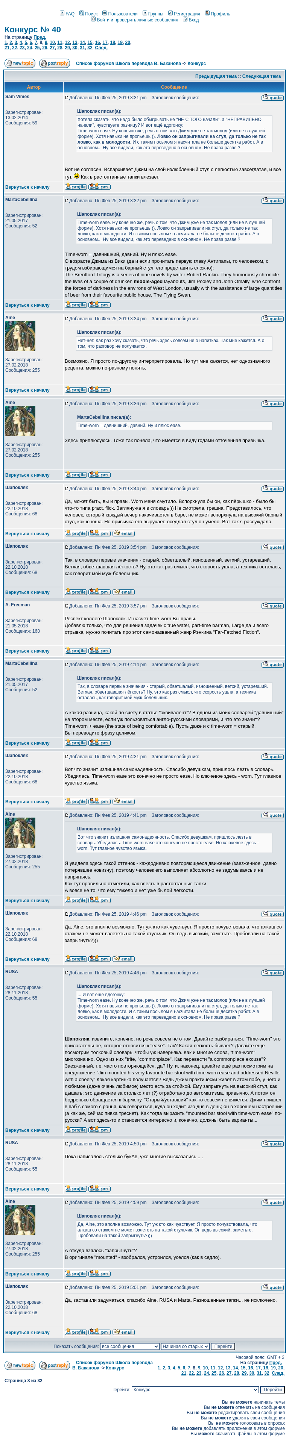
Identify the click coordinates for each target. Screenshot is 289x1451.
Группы (153, 14)
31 (82, 47)
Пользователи (119, 14)
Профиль (217, 14)
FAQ (67, 14)
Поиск (88, 14)
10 (52, 42)
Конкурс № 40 (33, 29)
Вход (191, 20)
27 (52, 47)
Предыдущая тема (216, 76)
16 (97, 42)
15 (89, 42)
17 (104, 42)
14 (82, 42)
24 (29, 47)
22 (14, 47)
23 (22, 47)
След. (101, 47)
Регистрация (184, 14)
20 (127, 42)
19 (120, 42)
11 (59, 42)
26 (44, 47)
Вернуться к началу (27, 187)
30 (74, 47)
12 (67, 42)
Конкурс (197, 63)
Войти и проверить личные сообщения (134, 20)
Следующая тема (261, 76)
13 (74, 42)
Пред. (39, 37)
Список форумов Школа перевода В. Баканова (128, 63)
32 (89, 47)
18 (112, 42)
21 (7, 47)
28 (59, 47)
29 (67, 47)
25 (37, 47)
